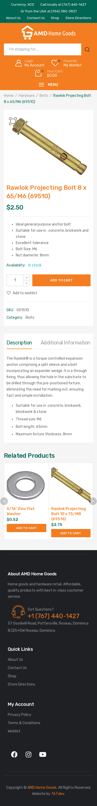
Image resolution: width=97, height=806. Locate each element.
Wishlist (14, 731)
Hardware (27, 95)
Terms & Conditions (24, 723)
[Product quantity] (18, 280)
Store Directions (21, 684)
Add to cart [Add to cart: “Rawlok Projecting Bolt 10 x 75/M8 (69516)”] (70, 533)
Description (19, 343)
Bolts (44, 95)
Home (9, 95)
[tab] (19, 344)
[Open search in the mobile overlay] (48, 49)
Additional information (65, 343)
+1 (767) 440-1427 (53, 616)
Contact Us (17, 668)
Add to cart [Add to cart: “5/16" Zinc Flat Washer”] (26, 528)
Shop (12, 676)
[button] (13, 121)
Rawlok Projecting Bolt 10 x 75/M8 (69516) (68, 513)
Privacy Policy (19, 715)
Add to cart (61, 280)
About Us (15, 659)
